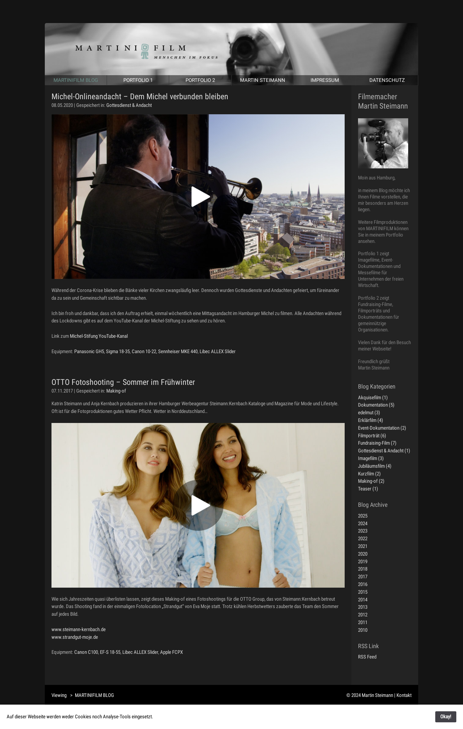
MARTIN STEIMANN (262, 80)
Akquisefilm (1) (373, 398)
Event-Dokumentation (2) (382, 428)
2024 (362, 524)
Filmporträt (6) (372, 436)
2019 (362, 562)
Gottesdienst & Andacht (129, 105)
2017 (362, 577)
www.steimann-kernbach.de (78, 629)
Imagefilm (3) (371, 458)
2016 (362, 584)
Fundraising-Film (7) (377, 443)
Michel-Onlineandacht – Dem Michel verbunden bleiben (139, 96)
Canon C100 (86, 652)
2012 (362, 615)
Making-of (116, 391)
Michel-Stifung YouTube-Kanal (99, 336)
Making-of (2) (371, 481)
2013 (362, 607)
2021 (362, 546)
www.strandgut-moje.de (74, 637)
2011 (362, 622)
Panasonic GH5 (89, 351)
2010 (362, 630)
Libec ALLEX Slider (218, 351)
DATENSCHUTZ (386, 80)
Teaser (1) (368, 489)
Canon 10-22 (144, 351)
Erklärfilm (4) (370, 420)
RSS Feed (367, 657)
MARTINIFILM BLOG (75, 80)
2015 (362, 592)
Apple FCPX (171, 652)
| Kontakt (403, 695)
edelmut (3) (369, 413)
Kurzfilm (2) (369, 474)
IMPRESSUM (325, 80)
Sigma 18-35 (118, 351)
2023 (362, 531)
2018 (362, 569)
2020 (362, 554)
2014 (362, 600)
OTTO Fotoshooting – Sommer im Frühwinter (123, 382)
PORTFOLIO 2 (200, 80)
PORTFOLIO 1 (138, 80)
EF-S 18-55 (110, 652)
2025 (362, 516)
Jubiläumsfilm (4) (374, 466)
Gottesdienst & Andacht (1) (384, 451)
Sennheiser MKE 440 (178, 351)
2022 (362, 539)
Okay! (445, 717)
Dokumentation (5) (376, 405)
